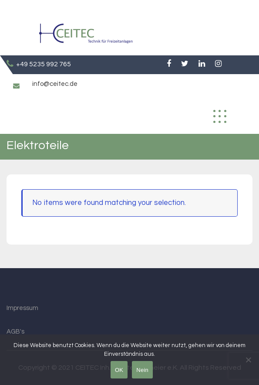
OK (119, 370)
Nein (142, 370)
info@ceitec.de (54, 84)
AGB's (15, 331)
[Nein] (248, 359)
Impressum (22, 308)
